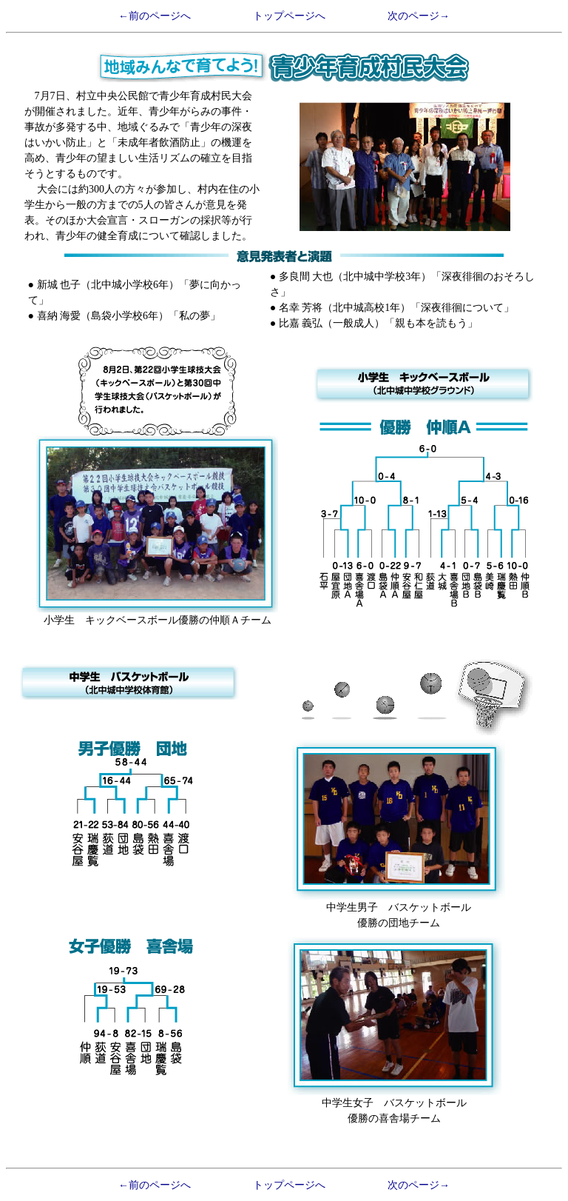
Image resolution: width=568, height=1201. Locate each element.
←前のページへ (154, 15)
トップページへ (289, 15)
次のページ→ (419, 15)
